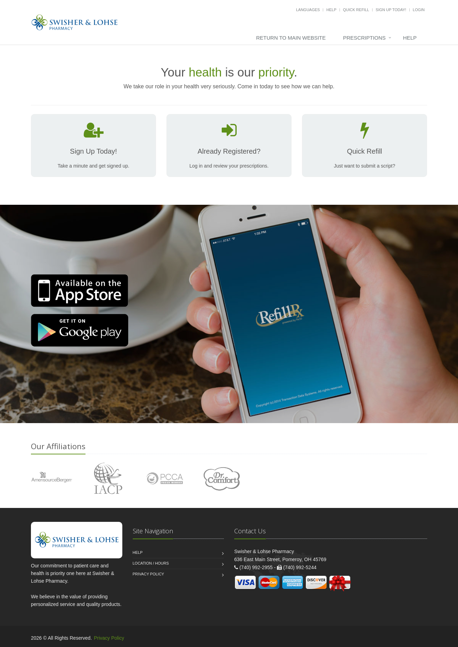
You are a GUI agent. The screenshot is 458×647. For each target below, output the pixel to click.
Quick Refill (356, 10)
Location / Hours (151, 563)
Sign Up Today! (391, 10)
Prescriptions (364, 38)
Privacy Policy (148, 574)
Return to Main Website (291, 38)
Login (419, 10)
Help (331, 10)
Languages (308, 10)
